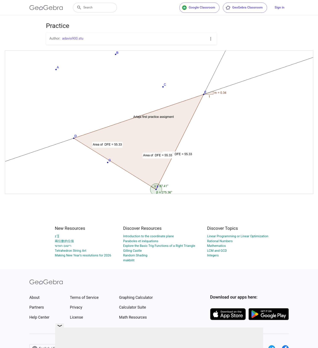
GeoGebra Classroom (244, 7)
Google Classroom (198, 7)
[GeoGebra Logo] (46, 7)
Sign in (280, 7)
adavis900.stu (72, 38)
